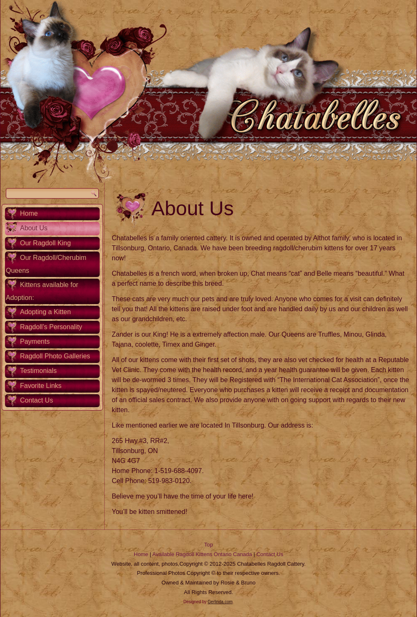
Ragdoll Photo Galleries (55, 356)
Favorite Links (41, 385)
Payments (35, 341)
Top (208, 544)
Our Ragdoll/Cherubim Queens (46, 264)
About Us (34, 228)
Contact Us (36, 400)
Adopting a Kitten (45, 311)
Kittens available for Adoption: (42, 291)
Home (29, 213)
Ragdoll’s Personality (51, 326)
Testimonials (38, 370)
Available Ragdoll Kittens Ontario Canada (202, 554)
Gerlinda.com (220, 601)
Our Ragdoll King (45, 243)
